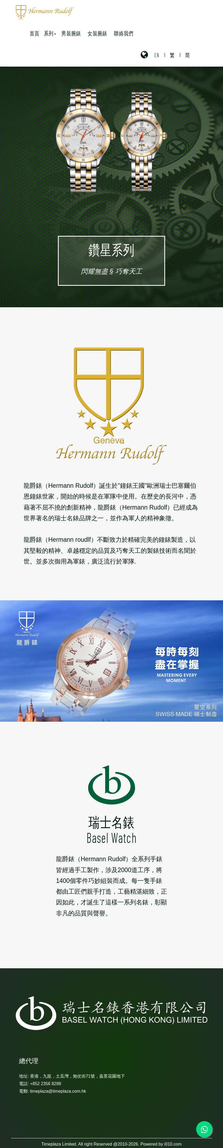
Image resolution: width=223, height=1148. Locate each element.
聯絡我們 (124, 33)
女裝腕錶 (97, 33)
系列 (50, 33)
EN (156, 55)
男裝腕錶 (71, 33)
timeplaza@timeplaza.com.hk (58, 1091)
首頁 (35, 33)
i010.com (173, 1144)
